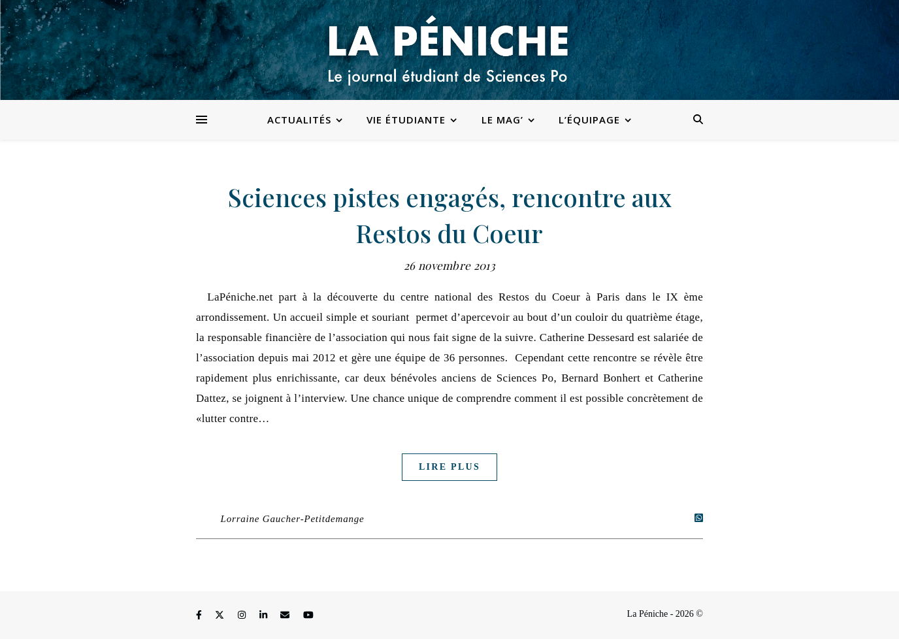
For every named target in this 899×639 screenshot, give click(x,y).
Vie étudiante (406, 119)
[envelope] (286, 616)
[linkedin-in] (264, 616)
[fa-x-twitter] (221, 616)
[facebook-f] (200, 616)
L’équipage (589, 119)
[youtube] (308, 616)
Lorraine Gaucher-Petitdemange (293, 519)
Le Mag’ (502, 119)
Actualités (299, 119)
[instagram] (243, 616)
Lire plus (449, 467)
